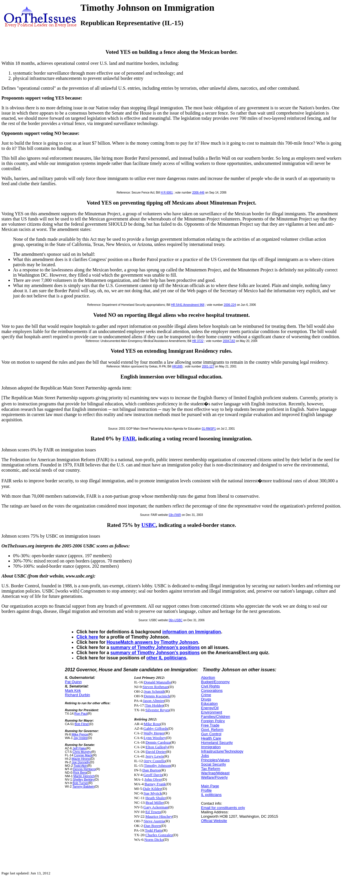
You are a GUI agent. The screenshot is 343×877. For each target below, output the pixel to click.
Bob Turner (80, 783)
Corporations (211, 690)
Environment (211, 712)
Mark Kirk (73, 690)
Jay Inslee (81, 738)
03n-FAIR (175, 514)
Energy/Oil (210, 708)
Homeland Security (217, 742)
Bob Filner (82, 724)
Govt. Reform (212, 729)
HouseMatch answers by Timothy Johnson (152, 642)
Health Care (211, 738)
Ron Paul (80, 713)
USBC (149, 525)
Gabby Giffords (156, 728)
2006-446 (198, 192)
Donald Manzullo (157, 682)
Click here (87, 637)
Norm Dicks (154, 839)
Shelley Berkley (83, 779)
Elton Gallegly (157, 747)
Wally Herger (154, 733)
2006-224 (230, 304)
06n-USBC (176, 620)
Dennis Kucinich (157, 696)
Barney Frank (155, 784)
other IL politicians (166, 657)
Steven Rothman (155, 687)
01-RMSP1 (209, 428)
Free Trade (210, 725)
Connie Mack (83, 755)
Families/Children (215, 716)
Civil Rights (210, 686)
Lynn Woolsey (155, 738)
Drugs (206, 699)
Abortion (208, 677)
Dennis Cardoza (158, 742)
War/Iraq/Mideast (215, 773)
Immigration (211, 747)
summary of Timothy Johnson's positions (154, 647)
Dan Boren (152, 825)
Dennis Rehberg (84, 769)
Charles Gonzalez (159, 835)
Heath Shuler (156, 798)
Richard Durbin (77, 695)
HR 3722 (197, 341)
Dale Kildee (152, 788)
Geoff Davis (153, 775)
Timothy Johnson (157, 765)
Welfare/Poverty (214, 777)
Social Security (213, 764)
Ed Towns (153, 812)
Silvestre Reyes (157, 710)
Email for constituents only (223, 808)
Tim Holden (154, 705)
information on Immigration (191, 631)
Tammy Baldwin (83, 786)
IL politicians (211, 795)
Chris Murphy (82, 751)
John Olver (153, 779)
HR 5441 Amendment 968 (187, 304)
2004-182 (229, 341)
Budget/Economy (215, 682)
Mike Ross (152, 724)
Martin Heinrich (84, 776)
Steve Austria (154, 821)
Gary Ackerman (156, 807)
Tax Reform (210, 768)
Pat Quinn (73, 682)
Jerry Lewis (155, 756)
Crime (206, 695)
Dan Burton (151, 770)
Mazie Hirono (81, 758)
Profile (206, 790)
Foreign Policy (213, 721)
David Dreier (156, 751)
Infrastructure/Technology (222, 751)
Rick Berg (80, 772)
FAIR (128, 438)
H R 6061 (167, 192)
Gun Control (211, 734)
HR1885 (177, 366)
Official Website (214, 821)
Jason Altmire (153, 700)
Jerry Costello (154, 761)
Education (209, 703)
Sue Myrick (153, 793)
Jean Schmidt (154, 691)
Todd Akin (80, 765)
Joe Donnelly (81, 762)
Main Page (210, 786)
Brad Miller (155, 802)
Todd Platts (153, 830)
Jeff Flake (79, 748)
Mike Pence (80, 734)
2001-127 (208, 366)
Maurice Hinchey (158, 816)
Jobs (205, 755)
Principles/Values (215, 760)
